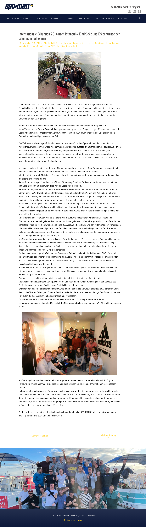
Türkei (64, 46)
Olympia (40, 46)
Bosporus (68, 43)
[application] (17, 18)
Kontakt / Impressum (73, 520)
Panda (47, 46)
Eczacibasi (78, 43)
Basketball (50, 43)
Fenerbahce (89, 43)
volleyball (72, 46)
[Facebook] (139, 11)
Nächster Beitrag (108, 436)
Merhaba (22, 46)
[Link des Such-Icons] (140, 18)
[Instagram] (129, 11)
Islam (108, 43)
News (40, 43)
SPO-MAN (55, 46)
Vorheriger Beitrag (38, 436)
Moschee (31, 46)
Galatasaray (100, 43)
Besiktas (59, 43)
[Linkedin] (134, 11)
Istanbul (116, 43)
